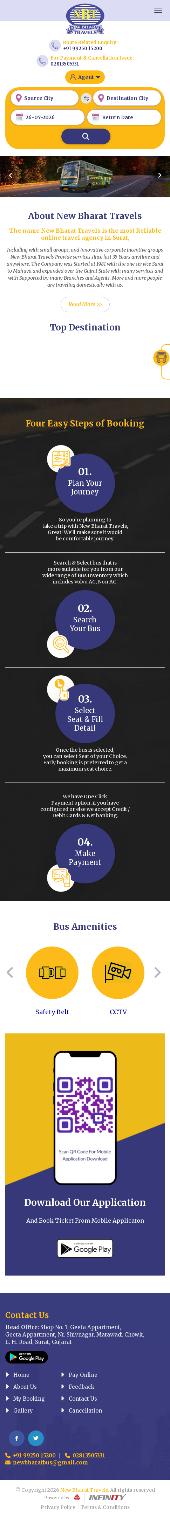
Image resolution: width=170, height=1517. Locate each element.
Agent (89, 77)
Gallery (19, 1410)
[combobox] (45, 98)
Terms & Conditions (105, 1507)
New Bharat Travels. (84, 1490)
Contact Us (79, 1398)
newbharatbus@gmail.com (46, 1462)
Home (17, 1375)
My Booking (25, 1398)
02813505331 (64, 64)
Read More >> (85, 304)
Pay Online (79, 1375)
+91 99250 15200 (82, 49)
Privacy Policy (58, 1507)
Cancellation (81, 1410)
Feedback (77, 1386)
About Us (21, 1386)
